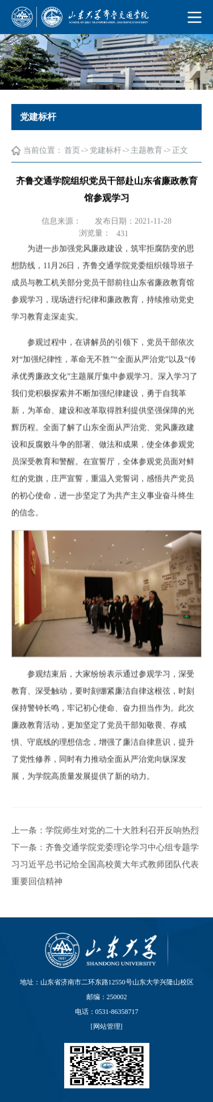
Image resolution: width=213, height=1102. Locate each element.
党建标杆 (106, 151)
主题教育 (146, 151)
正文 (180, 151)
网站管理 (106, 1026)
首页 (72, 151)
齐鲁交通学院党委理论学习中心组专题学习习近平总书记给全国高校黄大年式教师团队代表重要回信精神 (105, 878)
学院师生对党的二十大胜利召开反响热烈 (122, 844)
